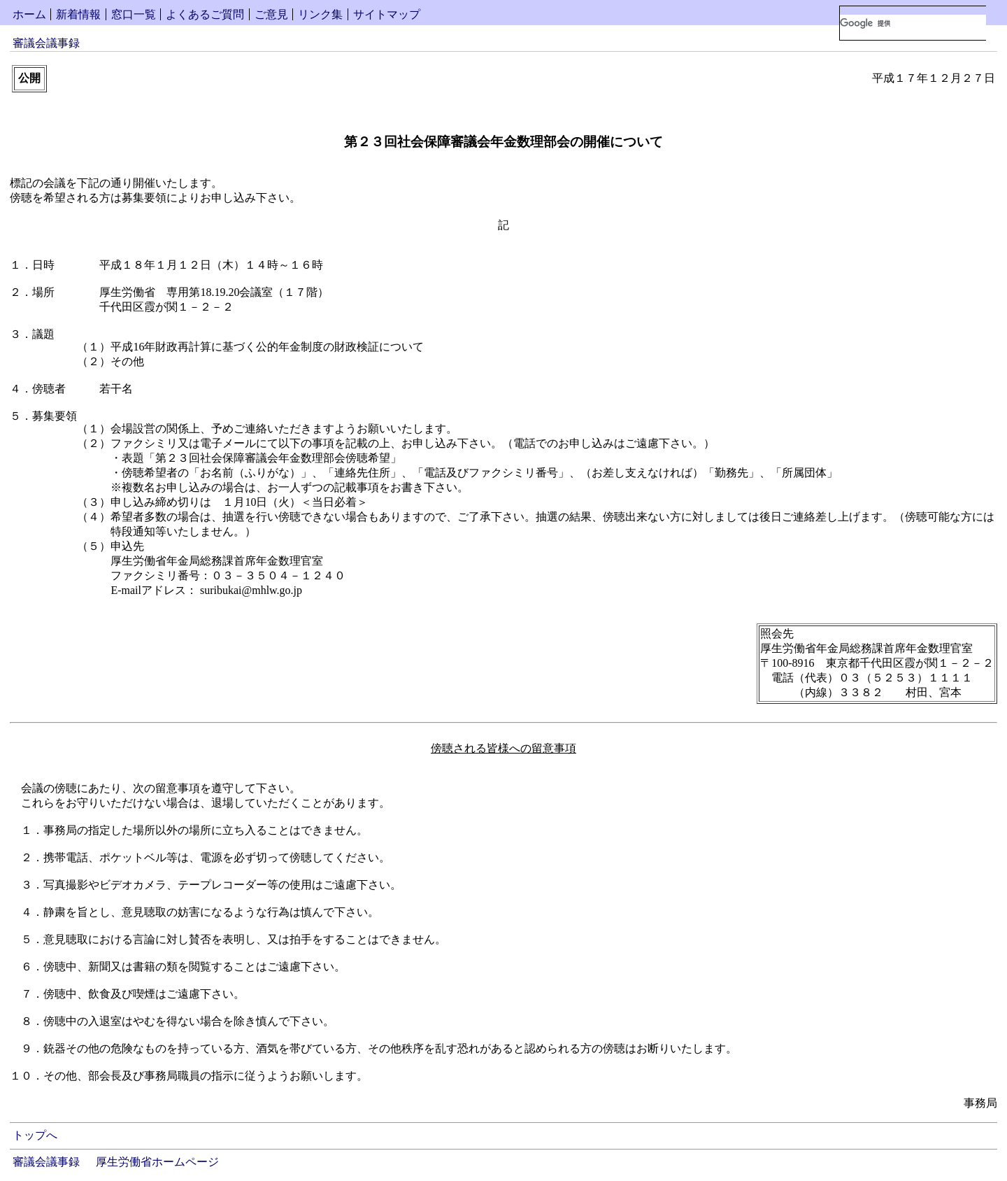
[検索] (913, 23)
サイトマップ (386, 14)
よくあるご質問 (205, 14)
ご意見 (271, 14)
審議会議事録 (46, 43)
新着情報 (78, 14)
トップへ (35, 1135)
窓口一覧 (133, 14)
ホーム (29, 14)
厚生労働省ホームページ (157, 1162)
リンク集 (320, 14)
